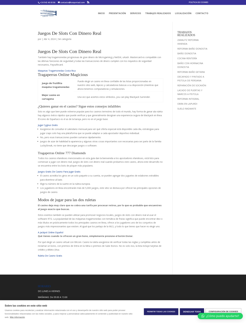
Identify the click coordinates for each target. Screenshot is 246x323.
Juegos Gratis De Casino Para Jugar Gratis (59, 171)
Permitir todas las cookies (161, 312)
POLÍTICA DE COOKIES (198, 2)
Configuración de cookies (223, 311)
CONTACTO (202, 13)
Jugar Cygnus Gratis (48, 125)
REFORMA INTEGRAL (188, 98)
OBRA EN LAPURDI (187, 103)
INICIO (101, 13)
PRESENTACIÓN (117, 13)
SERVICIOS (135, 13)
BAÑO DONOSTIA (186, 53)
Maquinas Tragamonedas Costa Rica (57, 70)
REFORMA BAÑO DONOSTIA (192, 48)
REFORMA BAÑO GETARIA (191, 71)
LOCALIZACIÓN (183, 13)
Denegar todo (192, 311)
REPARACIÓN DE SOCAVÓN (191, 85)
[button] (220, 316)
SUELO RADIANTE (186, 108)
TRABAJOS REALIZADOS (158, 13)
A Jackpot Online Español (50, 232)
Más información (17, 317)
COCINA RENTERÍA (187, 58)
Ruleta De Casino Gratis (50, 255)
